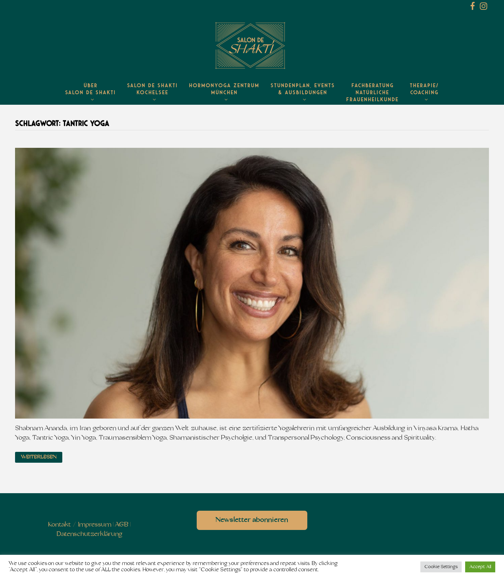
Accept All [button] (480, 567)
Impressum (94, 525)
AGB (121, 525)
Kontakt (59, 525)
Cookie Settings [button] (441, 567)
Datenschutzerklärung (89, 534)
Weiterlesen (38, 457)
